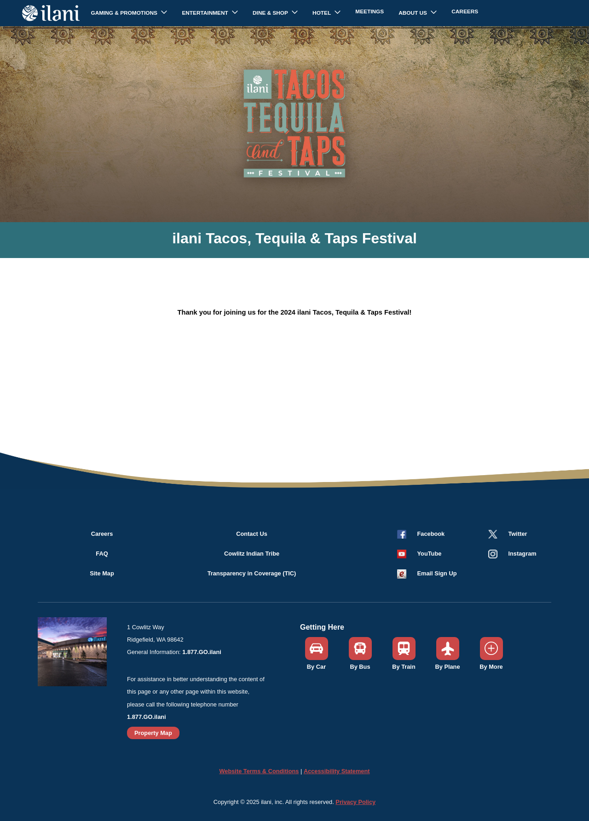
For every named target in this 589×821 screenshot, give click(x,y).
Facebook (431, 533)
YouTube (429, 553)
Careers (464, 11)
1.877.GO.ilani (201, 652)
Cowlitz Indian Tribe (251, 553)
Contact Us (251, 533)
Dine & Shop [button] (271, 13)
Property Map (153, 732)
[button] (420, 553)
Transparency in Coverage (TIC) (252, 573)
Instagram (522, 553)
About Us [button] (413, 13)
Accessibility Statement (337, 771)
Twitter (517, 533)
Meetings (369, 11)
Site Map (102, 573)
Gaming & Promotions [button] (125, 13)
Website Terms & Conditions (259, 771)
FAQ (102, 553)
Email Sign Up (437, 573)
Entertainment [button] (206, 13)
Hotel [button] (322, 13)
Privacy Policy (355, 801)
